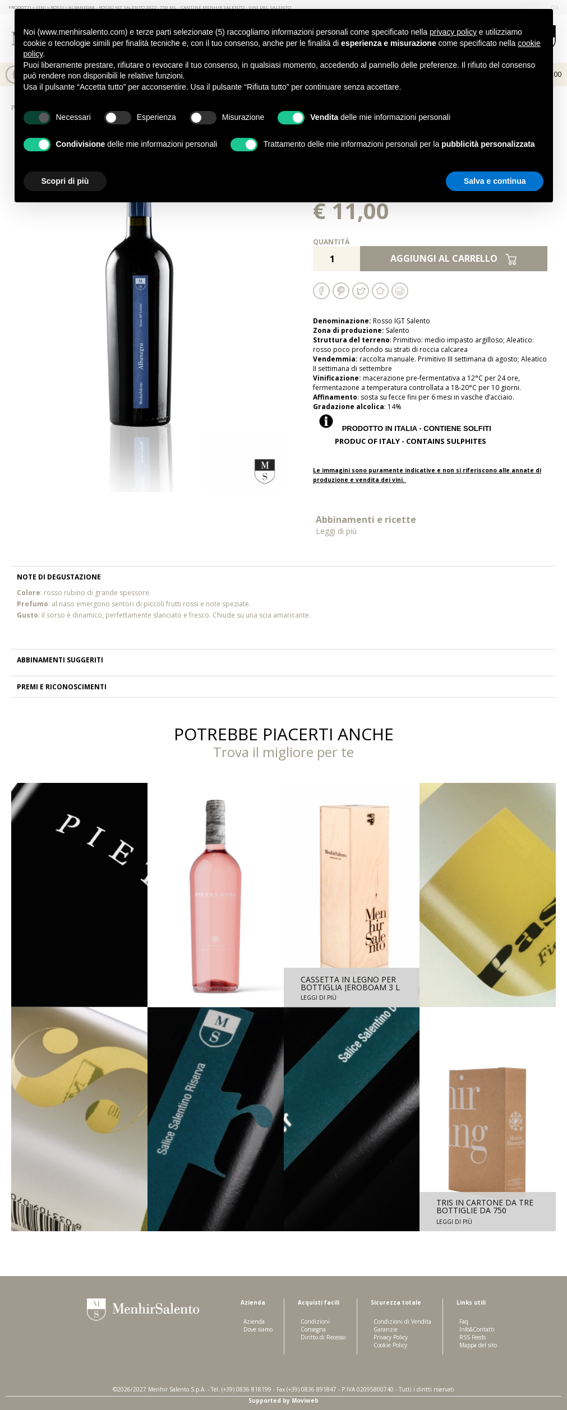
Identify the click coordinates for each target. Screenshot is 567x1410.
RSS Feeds (472, 1337)
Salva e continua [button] (494, 181)
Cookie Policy (390, 1345)
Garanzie (386, 1329)
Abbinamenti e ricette (371, 524)
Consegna (313, 1329)
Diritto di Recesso (323, 1337)
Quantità (331, 242)
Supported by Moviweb (283, 1400)
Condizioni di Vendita (402, 1321)
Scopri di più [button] (65, 181)
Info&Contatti (477, 1329)
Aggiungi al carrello (453, 258)
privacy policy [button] (453, 31)
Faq (463, 1321)
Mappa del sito (478, 1345)
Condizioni (315, 1321)
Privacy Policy (391, 1337)
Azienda (254, 1321)
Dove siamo (258, 1329)
